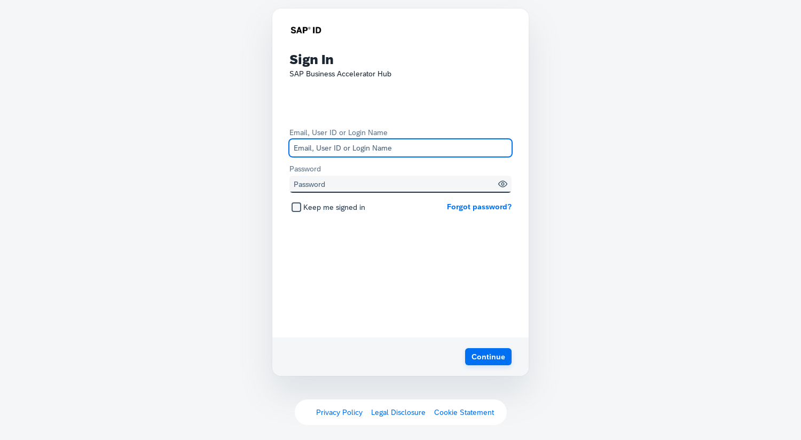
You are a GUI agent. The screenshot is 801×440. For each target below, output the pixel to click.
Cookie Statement (464, 412)
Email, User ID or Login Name (338, 132)
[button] (503, 184)
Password (305, 168)
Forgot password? (479, 206)
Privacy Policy (339, 412)
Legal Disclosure (398, 412)
